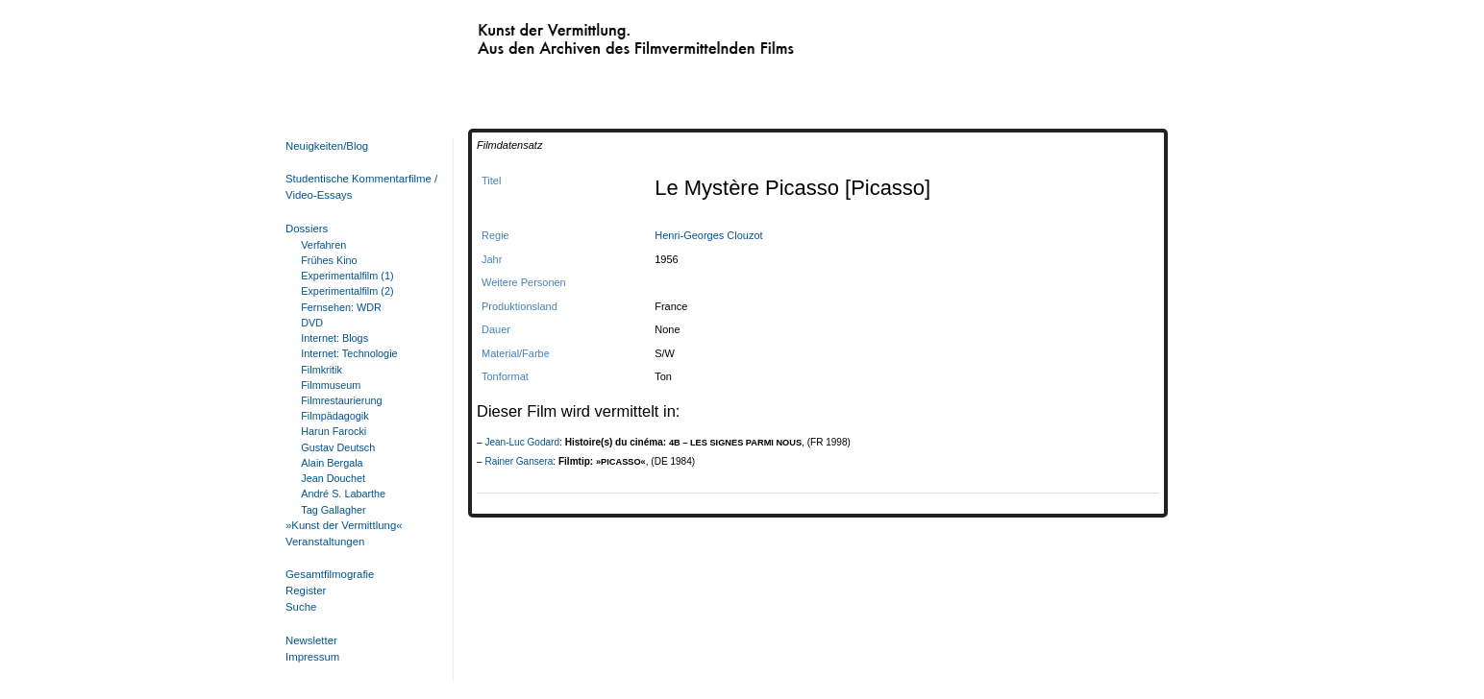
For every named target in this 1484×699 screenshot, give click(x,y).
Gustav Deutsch (338, 447)
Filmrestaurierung (341, 400)
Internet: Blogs (334, 338)
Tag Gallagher (333, 510)
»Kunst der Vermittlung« (344, 525)
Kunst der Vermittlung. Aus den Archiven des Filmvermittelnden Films (596, 34)
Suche (300, 607)
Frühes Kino (329, 260)
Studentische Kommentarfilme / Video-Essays (357, 187)
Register (305, 590)
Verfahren (323, 245)
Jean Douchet (333, 478)
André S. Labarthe (343, 493)
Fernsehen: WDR (341, 307)
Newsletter (311, 640)
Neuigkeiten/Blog (326, 146)
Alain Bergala (331, 463)
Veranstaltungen (324, 541)
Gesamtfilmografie (329, 574)
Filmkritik (321, 369)
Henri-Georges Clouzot (708, 235)
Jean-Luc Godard (521, 442)
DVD (312, 322)
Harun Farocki (333, 431)
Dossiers (306, 228)
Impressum (312, 657)
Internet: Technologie (349, 353)
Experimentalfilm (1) (347, 275)
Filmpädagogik (334, 416)
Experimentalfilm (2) (347, 291)
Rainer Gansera (518, 461)
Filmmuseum (330, 385)
